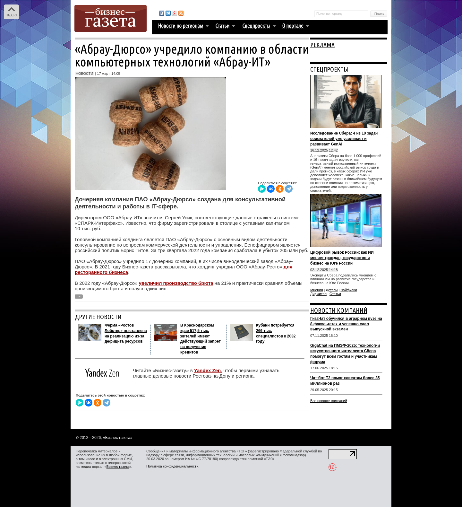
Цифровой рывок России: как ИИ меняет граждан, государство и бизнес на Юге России (342, 258)
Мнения (316, 290)
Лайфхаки (348, 290)
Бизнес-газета (118, 466)
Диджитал (318, 294)
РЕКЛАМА (322, 44)
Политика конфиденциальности (172, 466)
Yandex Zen (207, 370)
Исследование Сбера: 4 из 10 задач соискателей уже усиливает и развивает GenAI (344, 138)
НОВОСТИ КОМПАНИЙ (338, 310)
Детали (332, 290)
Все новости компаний (328, 401)
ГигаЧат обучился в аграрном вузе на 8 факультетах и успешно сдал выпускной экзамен (346, 324)
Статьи (335, 294)
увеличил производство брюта (176, 283)
